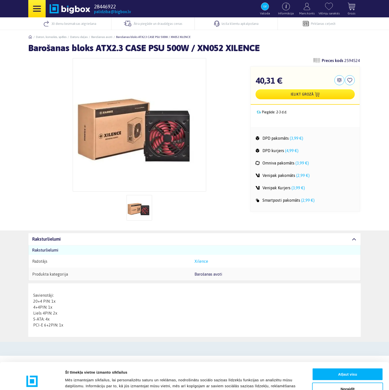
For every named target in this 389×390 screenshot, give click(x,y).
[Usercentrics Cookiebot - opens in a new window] (32, 380)
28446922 (105, 6)
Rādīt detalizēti (78, 380)
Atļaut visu (347, 349)
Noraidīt (348, 363)
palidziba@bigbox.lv (112, 11)
